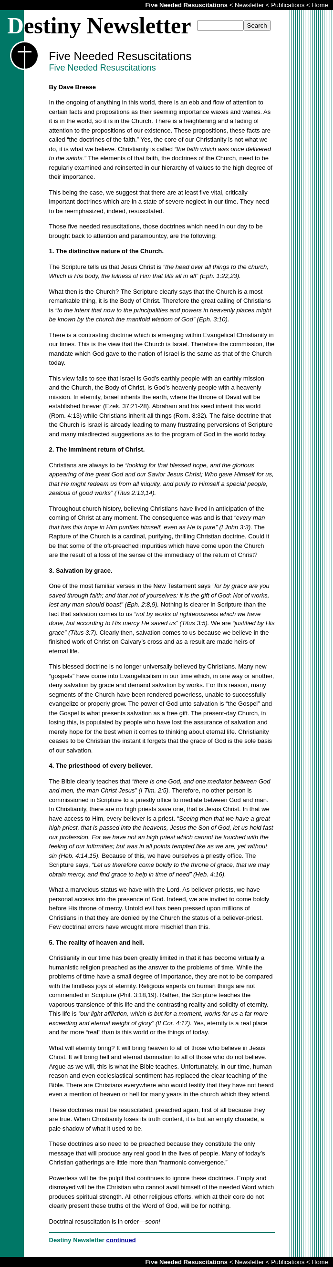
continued (121, 1240)
